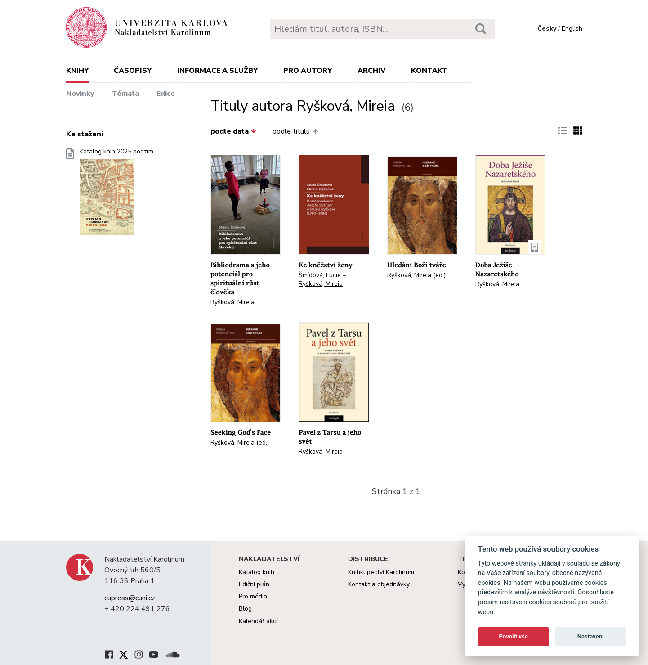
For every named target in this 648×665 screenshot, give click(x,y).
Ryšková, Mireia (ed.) (416, 275)
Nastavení (590, 636)
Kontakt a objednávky (379, 584)
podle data (233, 131)
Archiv (372, 71)
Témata (125, 94)
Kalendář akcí (258, 621)
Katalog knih (256, 572)
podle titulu (295, 131)
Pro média (253, 596)
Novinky (80, 94)
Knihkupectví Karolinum (381, 572)
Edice (165, 94)
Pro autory (307, 71)
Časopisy (133, 71)
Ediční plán (254, 584)
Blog (245, 608)
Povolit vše (513, 636)
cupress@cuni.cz (129, 598)
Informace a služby (217, 71)
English (572, 28)
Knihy (77, 71)
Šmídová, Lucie (320, 275)
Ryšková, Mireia (232, 302)
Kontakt (429, 71)
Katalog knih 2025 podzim (116, 195)
